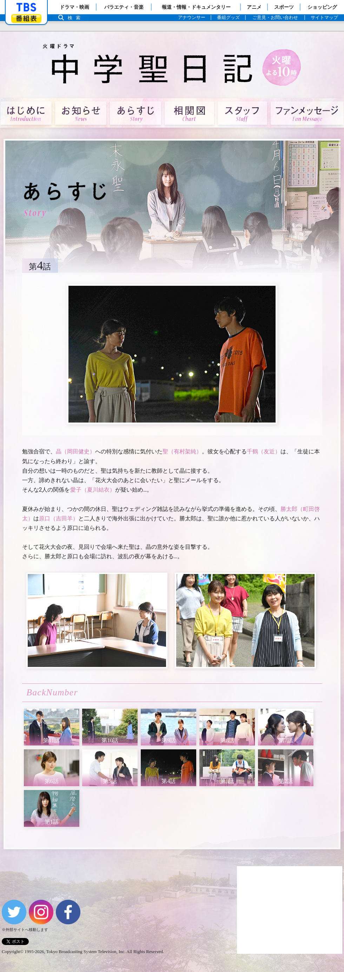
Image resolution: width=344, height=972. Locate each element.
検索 (76, 17)
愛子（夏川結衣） (92, 489)
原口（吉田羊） (58, 518)
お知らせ (80, 113)
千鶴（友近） (263, 451)
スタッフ (242, 113)
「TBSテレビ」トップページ (26, 7)
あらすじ (135, 113)
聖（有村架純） (182, 451)
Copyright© (13, 951)
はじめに (26, 113)
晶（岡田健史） (75, 451)
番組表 (26, 18)
